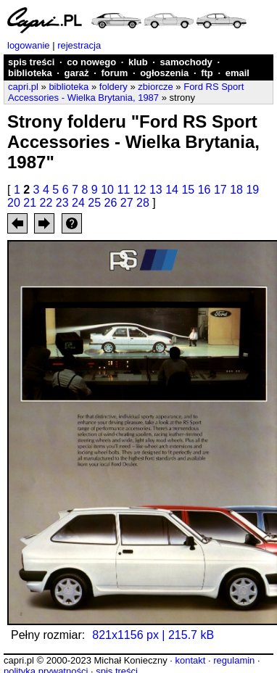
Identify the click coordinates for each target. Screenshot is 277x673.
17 (220, 189)
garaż (77, 72)
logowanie (28, 45)
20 (13, 203)
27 (126, 203)
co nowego (91, 62)
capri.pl (23, 86)
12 (139, 189)
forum (114, 72)
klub (138, 62)
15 (187, 189)
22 (46, 203)
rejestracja (79, 45)
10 (107, 189)
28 (142, 203)
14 (171, 189)
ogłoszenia (164, 72)
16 (204, 189)
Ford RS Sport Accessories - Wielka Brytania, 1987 (126, 92)
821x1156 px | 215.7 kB (153, 635)
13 (155, 189)
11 (123, 189)
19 (252, 189)
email (237, 72)
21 (29, 203)
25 (94, 203)
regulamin (234, 660)
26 (110, 203)
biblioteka (30, 72)
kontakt (190, 660)
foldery (113, 86)
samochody (186, 62)
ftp (207, 72)
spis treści (31, 62)
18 (236, 189)
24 (78, 203)
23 (62, 203)
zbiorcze (155, 86)
